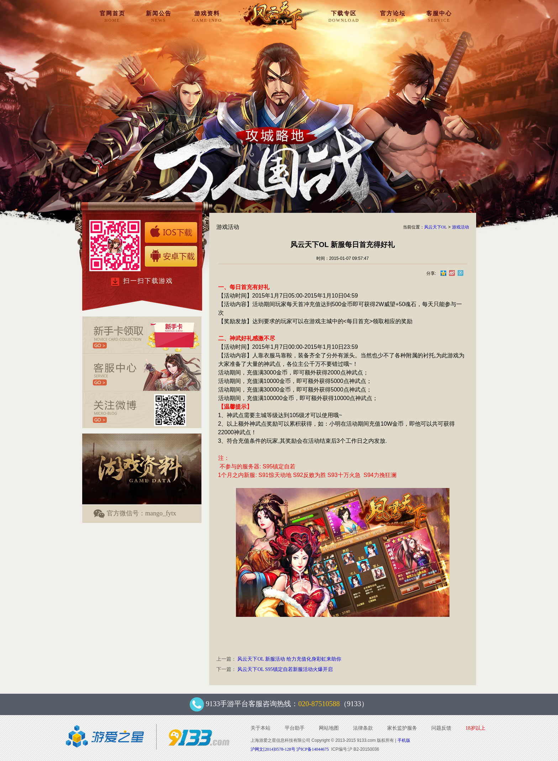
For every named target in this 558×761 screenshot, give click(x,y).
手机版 (404, 740)
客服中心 (439, 16)
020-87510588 (319, 704)
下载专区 (343, 16)
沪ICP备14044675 (312, 749)
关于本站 (260, 728)
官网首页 (112, 16)
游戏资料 (207, 16)
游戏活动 (460, 227)
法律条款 (363, 728)
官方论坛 (393, 16)
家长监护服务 (402, 728)
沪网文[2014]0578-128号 (273, 749)
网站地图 (329, 728)
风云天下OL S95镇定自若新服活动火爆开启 (284, 669)
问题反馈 (441, 728)
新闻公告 (159, 16)
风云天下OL (435, 227)
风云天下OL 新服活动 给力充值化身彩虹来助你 (289, 659)
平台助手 (295, 728)
